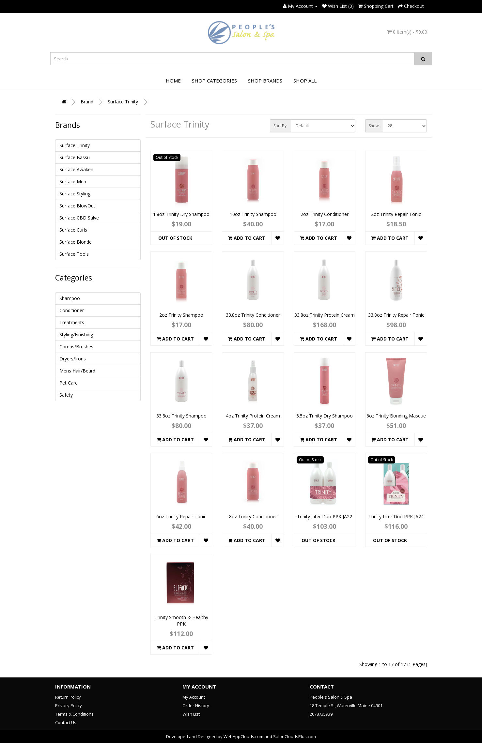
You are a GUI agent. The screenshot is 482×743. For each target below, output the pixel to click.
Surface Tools (74, 254)
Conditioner (71, 310)
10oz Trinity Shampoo (253, 214)
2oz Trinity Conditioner (325, 214)
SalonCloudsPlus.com (294, 736)
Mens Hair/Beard (77, 371)
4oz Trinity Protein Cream (253, 416)
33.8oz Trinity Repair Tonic (396, 315)
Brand (87, 102)
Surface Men (72, 181)
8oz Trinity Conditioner (253, 516)
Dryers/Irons (72, 359)
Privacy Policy (68, 705)
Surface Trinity (123, 102)
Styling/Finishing (76, 334)
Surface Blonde (75, 242)
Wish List (191, 714)
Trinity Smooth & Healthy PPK (181, 620)
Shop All (305, 80)
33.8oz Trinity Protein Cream (324, 315)
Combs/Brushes (76, 346)
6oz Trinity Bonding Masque (396, 416)
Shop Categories (214, 80)
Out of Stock (175, 238)
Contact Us (65, 722)
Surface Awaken (76, 169)
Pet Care (68, 383)
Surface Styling (74, 193)
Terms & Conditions (74, 714)
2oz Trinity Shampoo (181, 315)
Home (173, 80)
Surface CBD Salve (79, 218)
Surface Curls (73, 230)
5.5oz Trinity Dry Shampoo (324, 416)
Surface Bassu (74, 157)
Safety (66, 395)
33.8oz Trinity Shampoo (181, 416)
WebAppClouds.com (243, 736)
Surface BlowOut (77, 206)
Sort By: (280, 126)
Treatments (71, 322)
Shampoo (69, 298)
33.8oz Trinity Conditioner (253, 315)
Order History (195, 705)
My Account (193, 697)
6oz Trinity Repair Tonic (181, 516)
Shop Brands (265, 80)
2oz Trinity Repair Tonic (396, 214)
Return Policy (68, 697)
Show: (374, 126)
